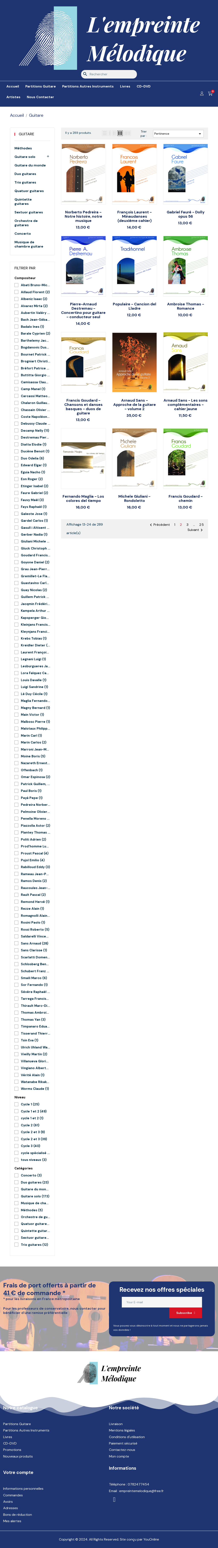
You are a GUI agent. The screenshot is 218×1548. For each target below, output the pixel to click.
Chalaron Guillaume (35, 403)
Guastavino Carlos (35, 583)
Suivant (196, 530)
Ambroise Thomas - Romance (185, 306)
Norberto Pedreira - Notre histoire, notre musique (83, 216)
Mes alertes (12, 1521)
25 (201, 525)
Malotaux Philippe (35, 728)
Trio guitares (25, 182)
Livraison (116, 1424)
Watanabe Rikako (35, 1082)
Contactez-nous (122, 1449)
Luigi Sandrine (34, 687)
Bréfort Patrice (35, 368)
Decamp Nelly (35, 431)
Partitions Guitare (17, 1424)
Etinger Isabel (34, 486)
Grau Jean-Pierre (35, 569)
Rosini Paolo (33, 922)
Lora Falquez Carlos (35, 673)
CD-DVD (10, 1443)
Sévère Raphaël (35, 992)
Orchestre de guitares (26, 223)
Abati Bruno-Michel (35, 285)
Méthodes (23, 148)
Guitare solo (24, 157)
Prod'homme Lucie (35, 846)
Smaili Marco (34, 978)
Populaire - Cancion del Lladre (134, 306)
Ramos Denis (34, 881)
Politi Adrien (33, 839)
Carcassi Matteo (35, 396)
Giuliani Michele (35, 541)
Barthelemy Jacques (35, 340)
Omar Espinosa (35, 777)
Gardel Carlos (34, 521)
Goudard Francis (35, 555)
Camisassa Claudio (35, 382)
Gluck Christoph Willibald (35, 548)
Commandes (13, 1495)
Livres (7, 1437)
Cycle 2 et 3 (33, 1132)
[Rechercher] (109, 74)
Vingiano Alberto (35, 1068)
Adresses (10, 1508)
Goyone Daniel (35, 562)
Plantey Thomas (35, 832)
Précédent (159, 525)
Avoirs (8, 1501)
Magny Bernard (35, 708)
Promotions (12, 1449)
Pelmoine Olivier (35, 812)
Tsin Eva (29, 1040)
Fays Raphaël (34, 507)
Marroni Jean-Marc (35, 749)
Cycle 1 (30, 1104)
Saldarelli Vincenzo (35, 936)
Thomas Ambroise (35, 1012)
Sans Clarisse (34, 950)
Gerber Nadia (34, 534)
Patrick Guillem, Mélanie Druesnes (35, 784)
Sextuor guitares (28, 212)
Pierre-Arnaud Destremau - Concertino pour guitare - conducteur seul (83, 310)
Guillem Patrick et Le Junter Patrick (35, 597)
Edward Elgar (34, 465)
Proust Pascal (35, 853)
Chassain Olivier (35, 410)
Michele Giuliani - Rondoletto (134, 498)
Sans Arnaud (34, 943)
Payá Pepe (32, 798)
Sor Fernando (34, 985)
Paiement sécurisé (123, 1443)
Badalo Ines (32, 327)
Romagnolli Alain (35, 916)
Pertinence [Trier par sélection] (178, 133)
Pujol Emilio (33, 860)
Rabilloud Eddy (35, 867)
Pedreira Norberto (35, 805)
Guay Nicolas (34, 590)
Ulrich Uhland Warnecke (35, 1047)
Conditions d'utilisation (127, 1437)
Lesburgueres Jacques (35, 666)
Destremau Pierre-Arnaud (35, 437)
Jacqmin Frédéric (35, 604)
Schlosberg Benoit (35, 964)
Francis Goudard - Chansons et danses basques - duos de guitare (83, 406)
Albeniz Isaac (34, 299)
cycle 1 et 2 (32, 1118)
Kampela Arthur (35, 611)
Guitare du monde (30, 165)
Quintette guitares (23, 201)
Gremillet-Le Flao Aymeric (35, 576)
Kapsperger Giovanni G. (35, 618)
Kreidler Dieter (35, 645)
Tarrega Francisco (35, 999)
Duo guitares (25, 174)
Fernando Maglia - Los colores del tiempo (83, 498)
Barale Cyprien (35, 333)
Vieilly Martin (34, 1054)
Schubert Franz (35, 971)
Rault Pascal (33, 895)
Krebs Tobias (34, 638)
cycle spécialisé (35, 1153)
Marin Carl (31, 735)
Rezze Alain (32, 909)
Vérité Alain (32, 1075)
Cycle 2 (30, 1125)
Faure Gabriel (34, 493)
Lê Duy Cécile (34, 694)
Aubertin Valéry (35, 313)
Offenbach (32, 770)
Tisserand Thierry (35, 1033)
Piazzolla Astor (35, 826)
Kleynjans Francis (35, 632)
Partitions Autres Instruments (26, 1430)
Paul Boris (31, 791)
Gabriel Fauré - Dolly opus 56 (186, 214)
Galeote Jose (34, 514)
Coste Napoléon (35, 417)
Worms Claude (35, 1089)
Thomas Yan (33, 1019)
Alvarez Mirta (34, 306)
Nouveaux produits (18, 1456)
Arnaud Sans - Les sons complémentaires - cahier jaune (186, 404)
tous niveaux (34, 1160)
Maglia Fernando (35, 701)
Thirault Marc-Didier (35, 1006)
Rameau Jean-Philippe (35, 874)
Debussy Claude (35, 423)
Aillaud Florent (35, 292)
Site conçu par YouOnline (139, 1539)
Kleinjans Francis (35, 624)
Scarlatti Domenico (35, 957)
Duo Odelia (32, 458)
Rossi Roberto (35, 929)
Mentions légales (122, 1430)
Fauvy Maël (32, 500)
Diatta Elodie (33, 444)
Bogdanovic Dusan (35, 347)
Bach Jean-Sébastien (35, 320)
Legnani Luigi (33, 659)
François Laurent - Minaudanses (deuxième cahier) (134, 216)
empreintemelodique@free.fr (141, 1491)
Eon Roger (32, 479)
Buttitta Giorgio (35, 375)
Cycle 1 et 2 (34, 1111)
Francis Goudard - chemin (186, 498)
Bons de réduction (17, 1514)
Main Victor (32, 715)
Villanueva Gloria (35, 1061)
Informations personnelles (23, 1488)
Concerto (22, 234)
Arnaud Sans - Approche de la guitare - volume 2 (134, 404)
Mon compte (119, 1456)
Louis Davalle (33, 680)
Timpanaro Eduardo (35, 1026)
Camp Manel (33, 389)
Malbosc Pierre (35, 722)
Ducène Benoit (35, 451)
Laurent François (35, 652)
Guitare (26, 134)
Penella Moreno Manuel (35, 818)
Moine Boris (33, 756)
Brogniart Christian (35, 361)
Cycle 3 (30, 1146)
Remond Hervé (35, 902)
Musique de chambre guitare (28, 244)
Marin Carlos (33, 742)
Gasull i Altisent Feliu (35, 528)
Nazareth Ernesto (35, 763)
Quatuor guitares (29, 191)
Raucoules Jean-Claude (35, 888)
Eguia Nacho (33, 472)
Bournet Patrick (35, 354)
